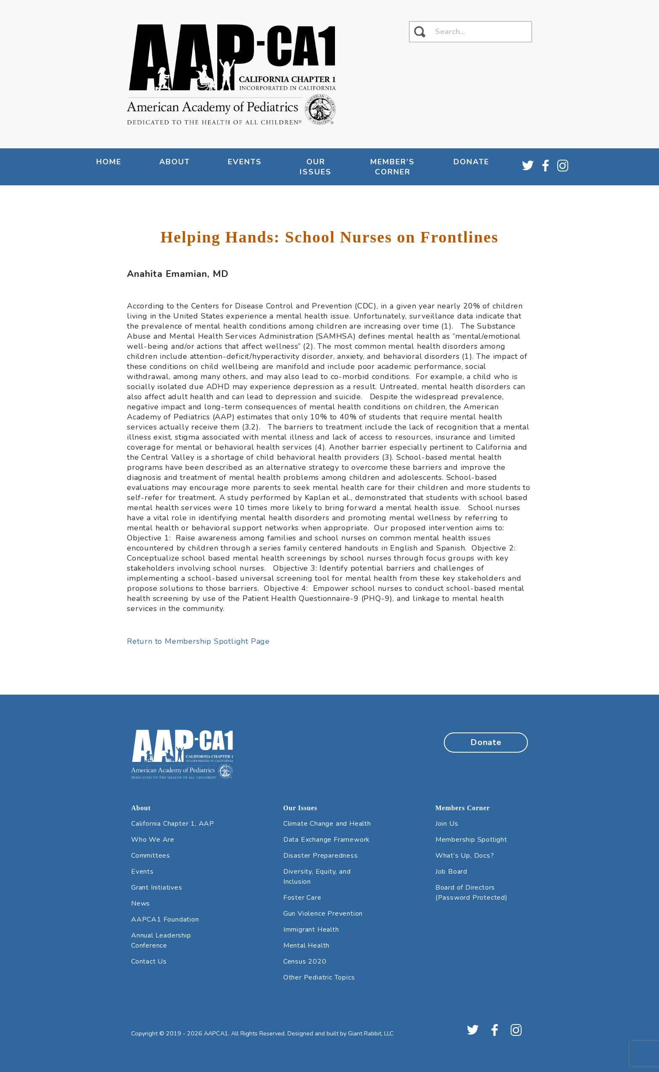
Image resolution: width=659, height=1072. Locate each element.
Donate (471, 162)
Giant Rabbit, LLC (371, 1033)
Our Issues (316, 167)
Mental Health (306, 945)
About (174, 162)
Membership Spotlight (471, 839)
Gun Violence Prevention (323, 913)
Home (108, 162)
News (140, 903)
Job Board (451, 871)
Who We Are (152, 839)
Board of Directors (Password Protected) (471, 892)
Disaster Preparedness (320, 855)
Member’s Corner (392, 167)
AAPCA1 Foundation (165, 919)
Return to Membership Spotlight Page (198, 641)
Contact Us (149, 961)
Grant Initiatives (156, 887)
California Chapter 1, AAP (172, 823)
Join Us (447, 823)
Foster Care (302, 897)
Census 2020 (305, 961)
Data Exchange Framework (326, 839)
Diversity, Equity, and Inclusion (317, 876)
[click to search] (419, 31)
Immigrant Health (311, 929)
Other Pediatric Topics (319, 977)
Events (245, 162)
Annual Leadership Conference (161, 940)
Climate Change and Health (327, 823)
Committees (150, 855)
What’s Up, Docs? (464, 855)
